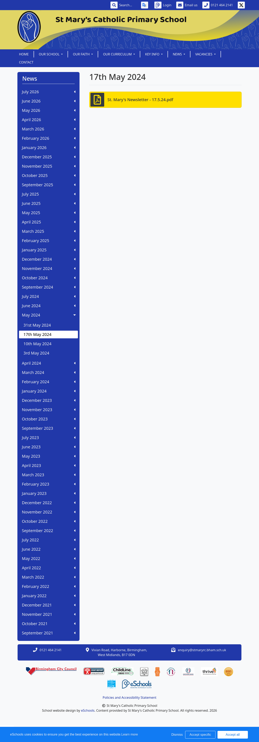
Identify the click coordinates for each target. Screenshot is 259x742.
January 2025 (48, 250)
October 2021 (48, 623)
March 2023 (48, 474)
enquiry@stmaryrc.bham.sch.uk (202, 650)
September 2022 (48, 530)
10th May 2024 (37, 343)
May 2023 (48, 456)
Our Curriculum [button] (118, 54)
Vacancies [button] (204, 54)
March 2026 (48, 129)
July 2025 (48, 194)
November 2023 (48, 409)
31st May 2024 (37, 325)
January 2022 (48, 595)
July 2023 (48, 437)
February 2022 (48, 586)
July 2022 (48, 540)
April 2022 (48, 568)
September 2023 (48, 428)
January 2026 (48, 147)
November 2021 (48, 614)
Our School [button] (50, 54)
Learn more (129, 734)
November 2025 (48, 166)
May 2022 (48, 558)
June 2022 (48, 549)
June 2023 (48, 447)
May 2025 (48, 212)
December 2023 (48, 400)
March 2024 (48, 372)
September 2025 (48, 184)
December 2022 (48, 502)
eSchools (87, 710)
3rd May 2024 (36, 353)
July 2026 (48, 91)
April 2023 (48, 465)
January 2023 (48, 493)
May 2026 (48, 110)
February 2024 (48, 381)
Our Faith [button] (81, 54)
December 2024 (48, 259)
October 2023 (48, 419)
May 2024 (49, 315)
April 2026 (48, 119)
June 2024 (48, 305)
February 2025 (48, 240)
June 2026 (48, 101)
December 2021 (48, 605)
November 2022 (48, 512)
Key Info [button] (152, 54)
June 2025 (48, 203)
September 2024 (48, 287)
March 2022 (48, 577)
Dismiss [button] (177, 734)
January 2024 (48, 391)
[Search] (128, 5)
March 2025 (48, 231)
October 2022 (48, 521)
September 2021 (48, 633)
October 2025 (48, 175)
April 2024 (48, 363)
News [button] (178, 54)
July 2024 (48, 296)
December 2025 (48, 157)
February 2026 (48, 138)
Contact (26, 62)
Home (24, 54)
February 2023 (48, 484)
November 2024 (48, 268)
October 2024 (48, 277)
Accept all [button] (233, 734)
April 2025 (48, 222)
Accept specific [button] (200, 734)
